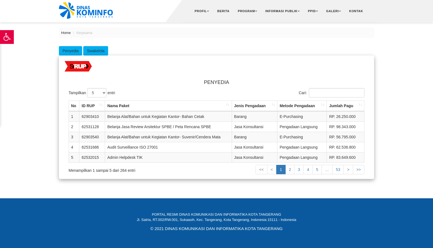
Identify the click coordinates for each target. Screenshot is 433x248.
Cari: (331, 92)
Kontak (356, 11)
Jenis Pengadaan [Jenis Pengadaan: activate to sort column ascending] (250, 106)
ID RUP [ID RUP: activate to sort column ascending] (88, 106)
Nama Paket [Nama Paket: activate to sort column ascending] (118, 106)
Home (66, 33)
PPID (312, 11)
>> (358, 169)
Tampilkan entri (92, 92)
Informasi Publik (281, 11)
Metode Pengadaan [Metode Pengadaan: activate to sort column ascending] (297, 106)
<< (261, 169)
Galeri (332, 11)
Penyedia (70, 51)
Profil (201, 11)
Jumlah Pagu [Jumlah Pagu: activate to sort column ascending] (341, 106)
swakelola (96, 51)
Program (246, 11)
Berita (223, 11)
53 (338, 169)
